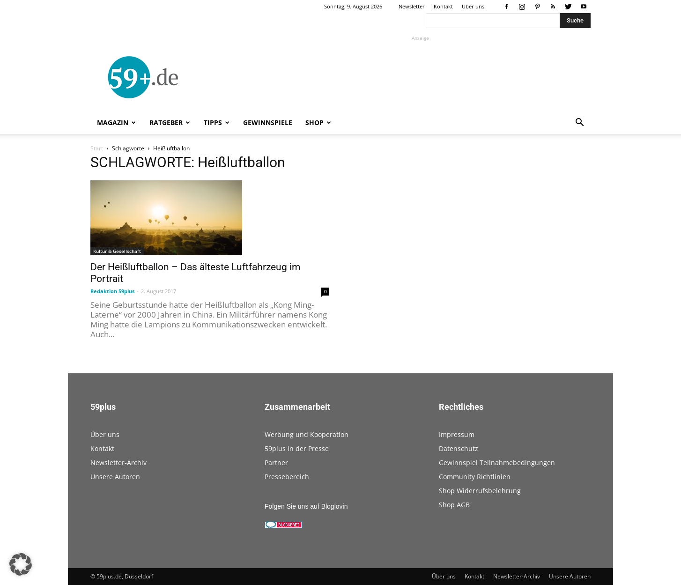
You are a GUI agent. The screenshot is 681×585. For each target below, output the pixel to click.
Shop (318, 122)
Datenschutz (458, 448)
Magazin (116, 122)
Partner (276, 462)
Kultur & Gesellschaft (117, 251)
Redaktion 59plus (112, 291)
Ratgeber (169, 122)
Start (96, 148)
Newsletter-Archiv (118, 462)
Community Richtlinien (475, 476)
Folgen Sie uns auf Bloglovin (306, 506)
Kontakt (443, 6)
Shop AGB (454, 504)
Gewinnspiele (267, 122)
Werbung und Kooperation (306, 434)
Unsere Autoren (115, 476)
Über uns (473, 6)
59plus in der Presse (297, 448)
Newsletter (412, 6)
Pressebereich (287, 476)
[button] (579, 123)
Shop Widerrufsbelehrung (480, 490)
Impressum (456, 434)
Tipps (216, 122)
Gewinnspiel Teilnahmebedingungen (497, 462)
